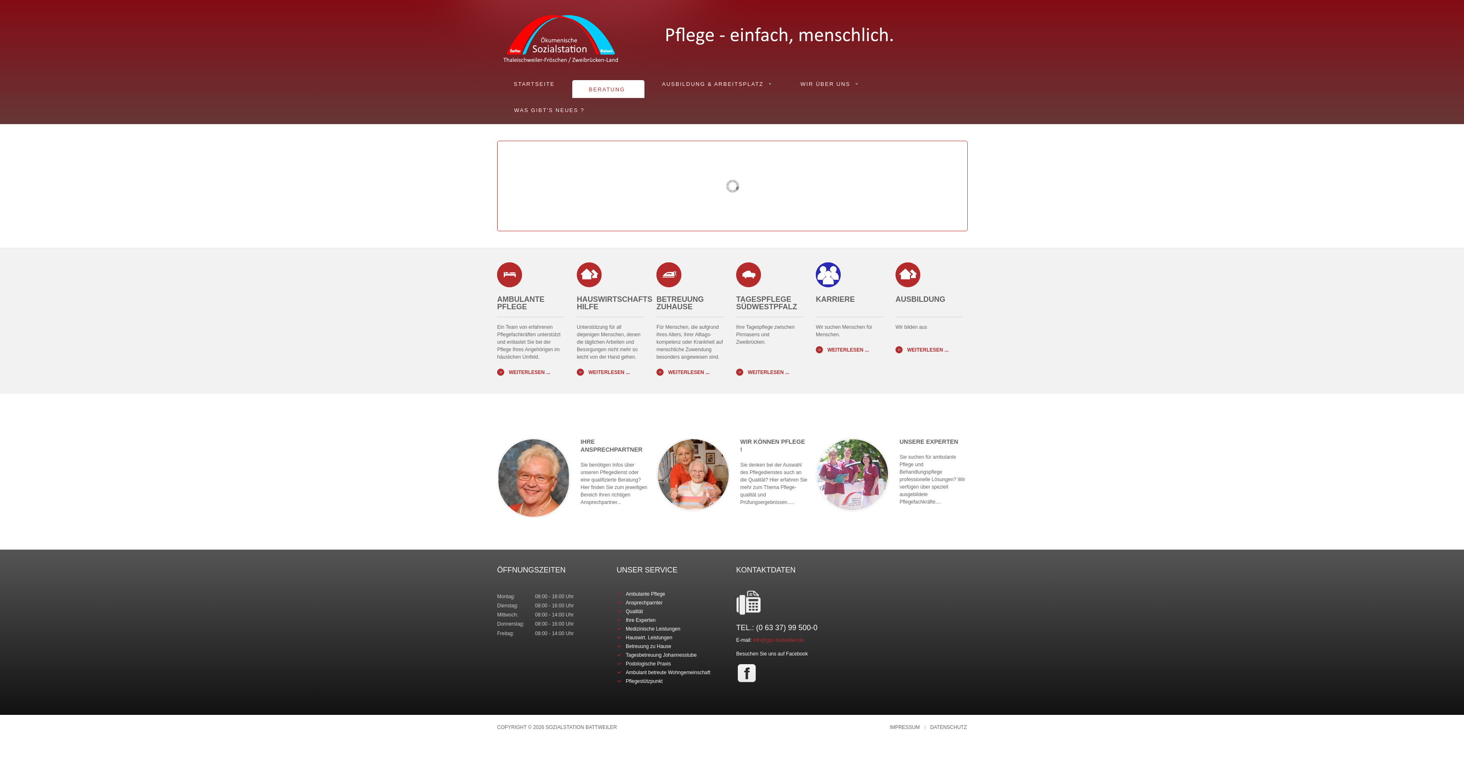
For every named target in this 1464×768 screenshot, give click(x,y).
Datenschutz (948, 727)
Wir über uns (825, 84)
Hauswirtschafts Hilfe (614, 303)
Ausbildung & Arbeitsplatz (713, 84)
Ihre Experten (641, 620)
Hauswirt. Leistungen (649, 638)
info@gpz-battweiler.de (778, 640)
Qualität (634, 611)
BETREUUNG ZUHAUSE (680, 303)
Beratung (607, 89)
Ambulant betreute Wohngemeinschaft (668, 672)
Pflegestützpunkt (644, 681)
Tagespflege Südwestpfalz (766, 303)
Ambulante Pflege (520, 303)
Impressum (905, 727)
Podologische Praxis (648, 664)
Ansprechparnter (644, 603)
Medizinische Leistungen (653, 629)
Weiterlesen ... (529, 372)
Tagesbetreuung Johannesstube (661, 655)
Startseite (534, 84)
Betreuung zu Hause (648, 646)
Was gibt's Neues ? (549, 110)
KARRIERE (835, 303)
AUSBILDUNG (920, 303)
